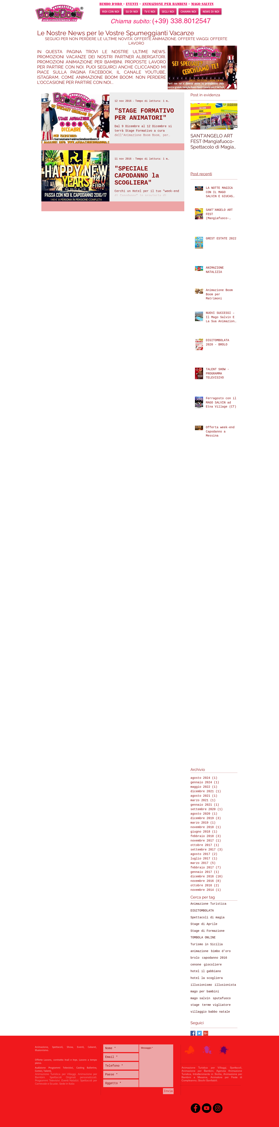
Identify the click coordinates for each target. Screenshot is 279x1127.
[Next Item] (230, 116)
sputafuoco (222, 998)
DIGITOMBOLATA (202, 910)
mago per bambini (204, 991)
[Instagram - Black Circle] (217, 1108)
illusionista (225, 985)
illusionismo (201, 985)
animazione (199, 951)
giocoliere (213, 964)
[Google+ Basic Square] (205, 1033)
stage (194, 1005)
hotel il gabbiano (205, 971)
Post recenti (201, 174)
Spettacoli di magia (207, 917)
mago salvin (202, 4)
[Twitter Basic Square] (199, 1033)
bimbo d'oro (221, 951)
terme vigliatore (216, 1005)
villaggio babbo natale (210, 1011)
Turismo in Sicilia (206, 944)
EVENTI (132, 4)
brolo (194, 958)
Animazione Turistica (208, 904)
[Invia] (168, 1091)
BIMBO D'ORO (111, 4)
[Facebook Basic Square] (192, 1033)
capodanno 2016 (214, 958)
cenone (195, 964)
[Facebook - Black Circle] (195, 1108)
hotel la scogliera (206, 978)
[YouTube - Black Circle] (206, 1108)
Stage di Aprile (203, 924)
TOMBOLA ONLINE (203, 937)
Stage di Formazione (207, 931)
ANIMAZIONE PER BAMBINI (164, 4)
